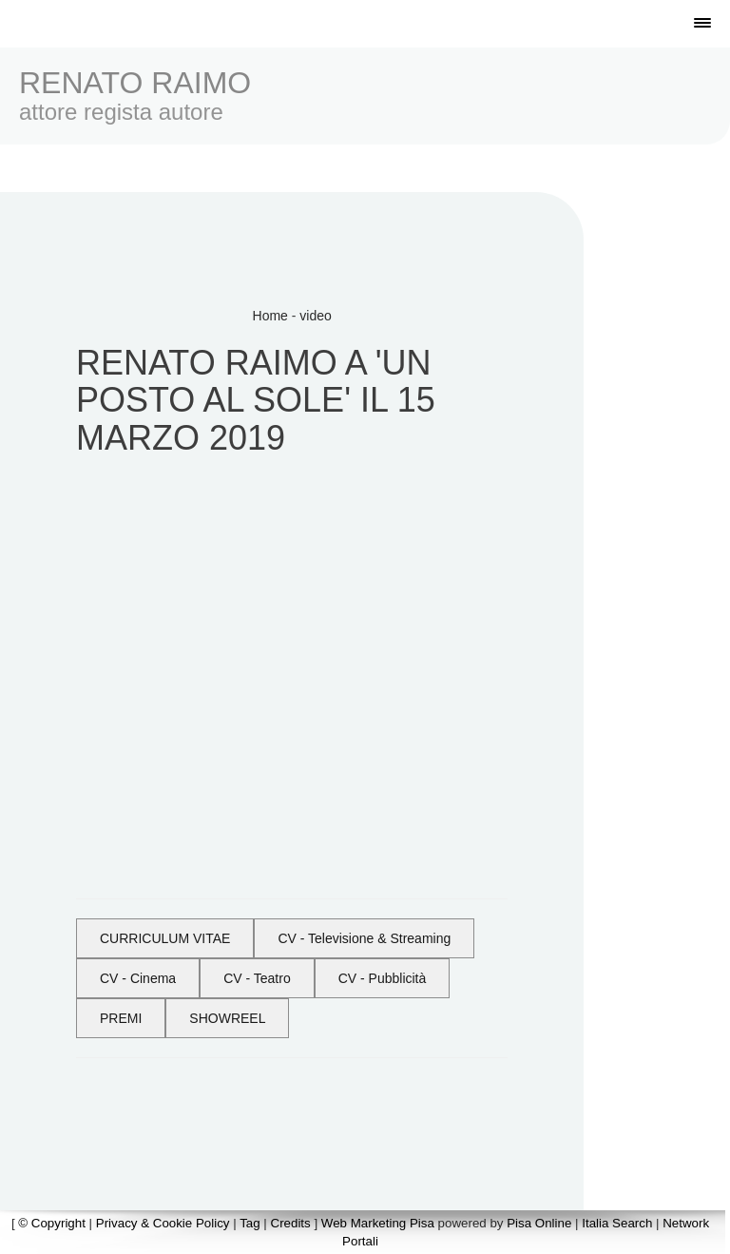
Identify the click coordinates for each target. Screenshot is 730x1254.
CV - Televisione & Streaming (364, 938)
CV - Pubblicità (382, 978)
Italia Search (617, 1223)
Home (270, 315)
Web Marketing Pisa (377, 1223)
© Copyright (52, 1223)
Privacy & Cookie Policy (163, 1223)
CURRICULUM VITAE (165, 938)
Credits (291, 1223)
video (315, 315)
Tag (250, 1223)
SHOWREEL (227, 1018)
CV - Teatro (257, 978)
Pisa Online (539, 1223)
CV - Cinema (138, 978)
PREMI (121, 1018)
